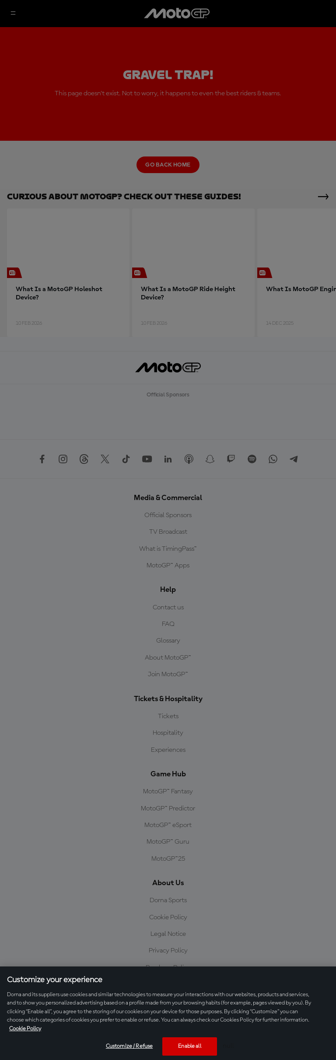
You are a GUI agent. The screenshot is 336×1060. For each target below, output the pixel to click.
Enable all (189, 1046)
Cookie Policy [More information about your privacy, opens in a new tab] (25, 1029)
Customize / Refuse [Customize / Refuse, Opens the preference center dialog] (129, 1046)
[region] (168, 1013)
